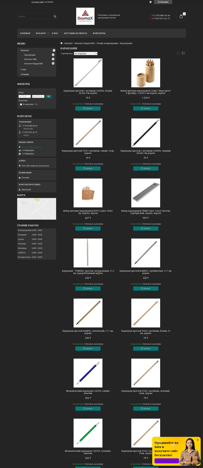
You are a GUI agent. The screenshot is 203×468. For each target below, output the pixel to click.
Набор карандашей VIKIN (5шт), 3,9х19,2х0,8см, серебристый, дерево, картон (165, 155)
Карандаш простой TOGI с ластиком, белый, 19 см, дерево (80, 279)
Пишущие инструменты (29, 445)
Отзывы (25, 74)
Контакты (99, 33)
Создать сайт (38, 2)
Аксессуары (109, 453)
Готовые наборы (68, 441)
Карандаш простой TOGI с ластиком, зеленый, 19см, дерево (165, 279)
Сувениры (108, 445)
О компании (152, 441)
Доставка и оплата (75, 33)
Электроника (66, 449)
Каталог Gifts (30, 59)
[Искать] (55, 16)
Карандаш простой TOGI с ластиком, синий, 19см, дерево (165, 92)
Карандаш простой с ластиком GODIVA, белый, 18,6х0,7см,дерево (80, 92)
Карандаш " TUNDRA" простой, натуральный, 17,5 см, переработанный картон (80, 217)
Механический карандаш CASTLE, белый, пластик (80, 399)
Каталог (41, 33)
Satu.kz (116, 462)
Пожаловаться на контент (106, 465)
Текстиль (21, 449)
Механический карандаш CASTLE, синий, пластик (123, 279)
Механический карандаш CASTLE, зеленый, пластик (80, 339)
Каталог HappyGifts (85, 43)
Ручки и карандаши (107, 43)
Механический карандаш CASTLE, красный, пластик (123, 399)
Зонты (63, 453)
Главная (25, 33)
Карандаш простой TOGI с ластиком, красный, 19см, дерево (123, 339)
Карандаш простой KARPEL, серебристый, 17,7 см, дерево (123, 216)
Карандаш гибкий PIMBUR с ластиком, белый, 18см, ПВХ (165, 399)
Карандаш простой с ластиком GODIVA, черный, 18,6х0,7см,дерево (80, 154)
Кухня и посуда (24, 441)
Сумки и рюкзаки (111, 441)
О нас (55, 33)
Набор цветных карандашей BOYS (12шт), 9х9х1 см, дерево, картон (123, 154)
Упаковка (64, 445)
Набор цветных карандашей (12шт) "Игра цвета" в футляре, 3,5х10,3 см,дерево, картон (123, 93)
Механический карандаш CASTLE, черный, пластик (166, 339)
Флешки (21, 453)
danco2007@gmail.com (31, 147)
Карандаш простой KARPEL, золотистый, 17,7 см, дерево (165, 216)
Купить (81, 108)
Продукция (29, 55)
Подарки (107, 449)
